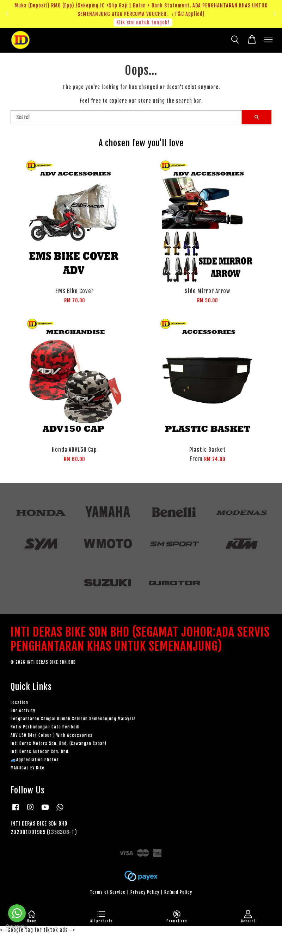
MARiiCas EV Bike (27, 767)
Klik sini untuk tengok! (143, 22)
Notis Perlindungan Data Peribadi (45, 726)
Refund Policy (178, 892)
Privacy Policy (144, 892)
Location (19, 702)
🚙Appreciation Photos (35, 759)
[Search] (126, 117)
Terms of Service (107, 892)
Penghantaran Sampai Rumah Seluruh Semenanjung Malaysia (73, 718)
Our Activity (23, 710)
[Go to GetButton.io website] (17, 926)
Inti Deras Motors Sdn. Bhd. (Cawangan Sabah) (58, 743)
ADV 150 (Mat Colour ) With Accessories (52, 735)
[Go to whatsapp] (17, 913)
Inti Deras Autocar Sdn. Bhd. (40, 751)
